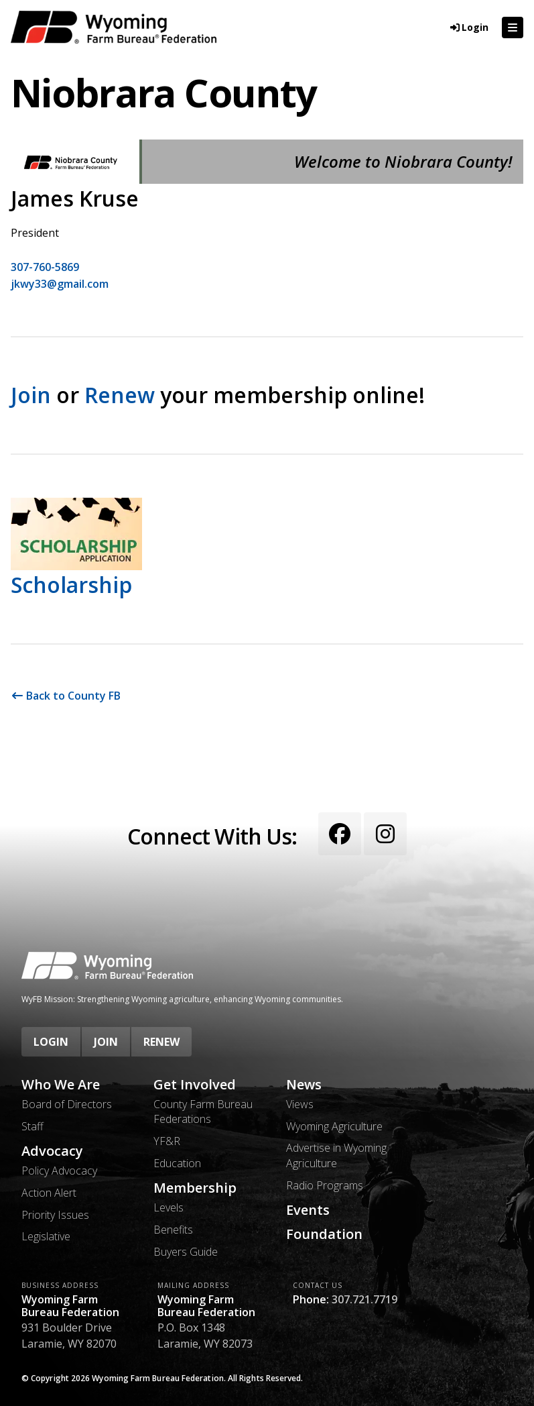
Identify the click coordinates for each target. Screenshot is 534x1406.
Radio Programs (324, 1185)
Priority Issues (55, 1214)
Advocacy (52, 1151)
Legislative (45, 1236)
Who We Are (60, 1084)
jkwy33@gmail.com (60, 283)
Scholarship (71, 584)
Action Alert (48, 1192)
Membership (195, 1188)
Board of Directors (66, 1104)
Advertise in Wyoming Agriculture (336, 1155)
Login (51, 1041)
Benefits (173, 1229)
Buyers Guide (185, 1251)
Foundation (324, 1234)
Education (177, 1163)
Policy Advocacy (59, 1170)
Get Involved (194, 1084)
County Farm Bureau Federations (203, 1111)
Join (31, 394)
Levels (168, 1207)
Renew (119, 394)
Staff (32, 1126)
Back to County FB (66, 695)
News (304, 1084)
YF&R (166, 1141)
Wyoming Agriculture (334, 1126)
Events (308, 1210)
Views (300, 1104)
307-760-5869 (45, 267)
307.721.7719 (364, 1299)
